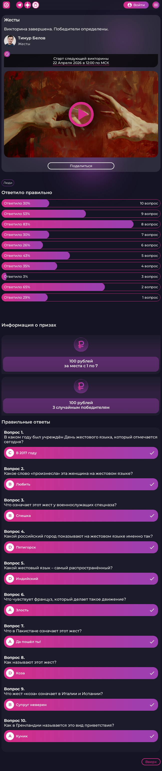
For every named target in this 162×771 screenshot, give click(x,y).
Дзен (27, 4)
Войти (139, 5)
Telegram (19, 4)
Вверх (151, 762)
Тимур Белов (31, 38)
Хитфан (6, 4)
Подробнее (81, 61)
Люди (7, 183)
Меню (155, 4)
